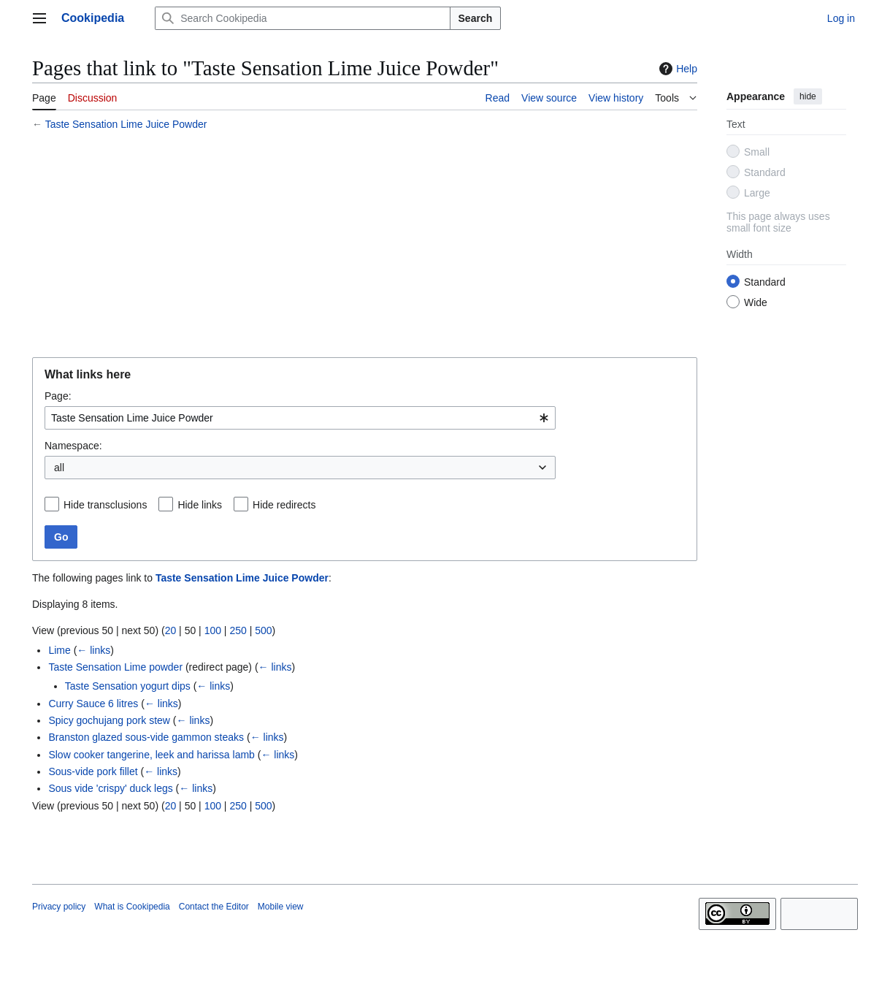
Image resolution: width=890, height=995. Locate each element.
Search (476, 18)
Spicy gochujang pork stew (109, 720)
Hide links (199, 505)
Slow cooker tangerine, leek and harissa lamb (151, 754)
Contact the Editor (214, 906)
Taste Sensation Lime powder (115, 667)
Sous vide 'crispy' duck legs (110, 788)
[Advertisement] (364, 246)
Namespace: (73, 445)
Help (676, 68)
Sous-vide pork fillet (92, 771)
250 (237, 630)
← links (93, 650)
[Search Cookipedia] (302, 18)
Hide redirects (284, 505)
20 (171, 630)
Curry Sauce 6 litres (93, 703)
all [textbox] (59, 467)
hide (807, 96)
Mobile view (281, 906)
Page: (58, 396)
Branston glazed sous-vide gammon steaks (146, 737)
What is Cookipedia (131, 906)
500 (263, 630)
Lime (59, 650)
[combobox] (300, 418)
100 (212, 630)
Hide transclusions (105, 505)
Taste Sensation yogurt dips (128, 686)
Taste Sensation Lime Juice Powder (126, 124)
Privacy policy (58, 906)
